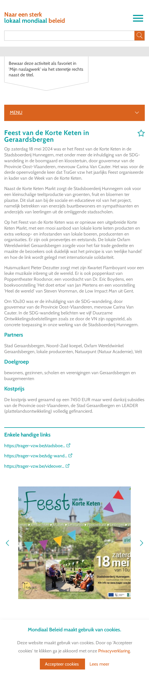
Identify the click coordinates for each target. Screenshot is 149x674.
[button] (141, 543)
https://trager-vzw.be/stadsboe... (37, 445)
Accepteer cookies (62, 664)
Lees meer (99, 664)
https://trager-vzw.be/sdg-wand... (38, 455)
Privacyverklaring (114, 651)
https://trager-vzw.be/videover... (37, 466)
